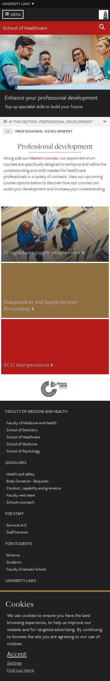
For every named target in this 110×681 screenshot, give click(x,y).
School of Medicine (21, 444)
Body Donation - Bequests (27, 481)
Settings (14, 663)
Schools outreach (20, 502)
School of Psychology (23, 451)
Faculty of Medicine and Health (31, 423)
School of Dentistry (22, 430)
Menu (16, 14)
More (55, 234)
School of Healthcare (25, 27)
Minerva (13, 555)
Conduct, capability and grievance (33, 488)
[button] (102, 28)
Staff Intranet (17, 532)
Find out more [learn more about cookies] (20, 670)
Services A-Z (16, 525)
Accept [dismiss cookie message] (17, 653)
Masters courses (44, 158)
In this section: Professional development (51, 122)
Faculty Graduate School (26, 569)
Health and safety (20, 474)
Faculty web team (20, 495)
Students (13, 562)
